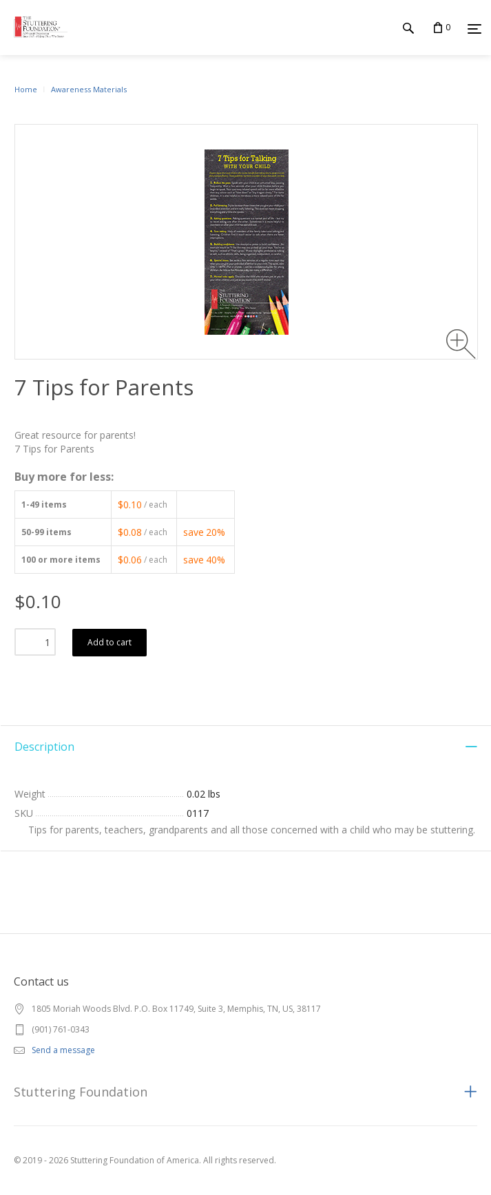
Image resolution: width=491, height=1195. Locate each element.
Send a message (63, 1050)
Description (44, 746)
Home (25, 89)
